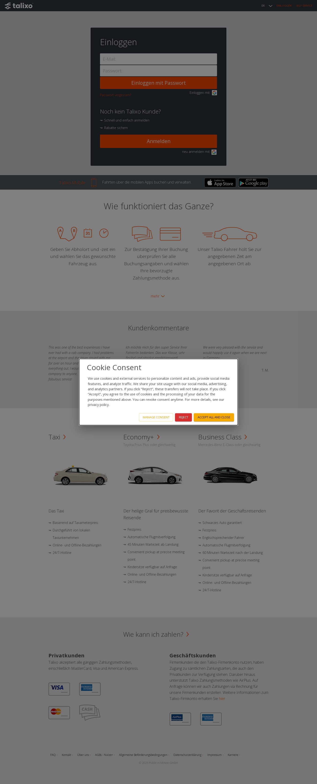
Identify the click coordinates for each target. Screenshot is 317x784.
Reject (183, 417)
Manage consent (156, 417)
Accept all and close (214, 417)
